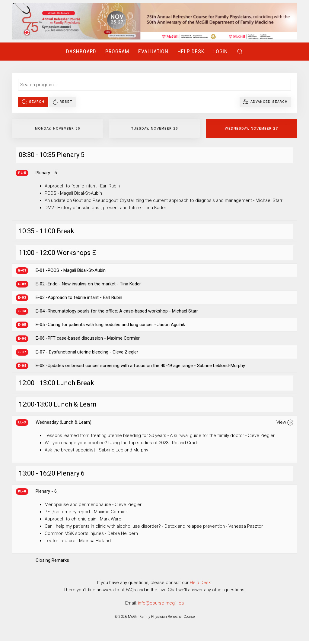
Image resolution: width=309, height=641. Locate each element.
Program (117, 51)
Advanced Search (265, 102)
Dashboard (81, 51)
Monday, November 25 (57, 128)
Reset (62, 102)
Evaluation (153, 51)
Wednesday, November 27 (251, 128)
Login (220, 51)
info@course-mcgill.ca (161, 603)
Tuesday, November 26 (154, 128)
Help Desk (190, 51)
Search (32, 102)
